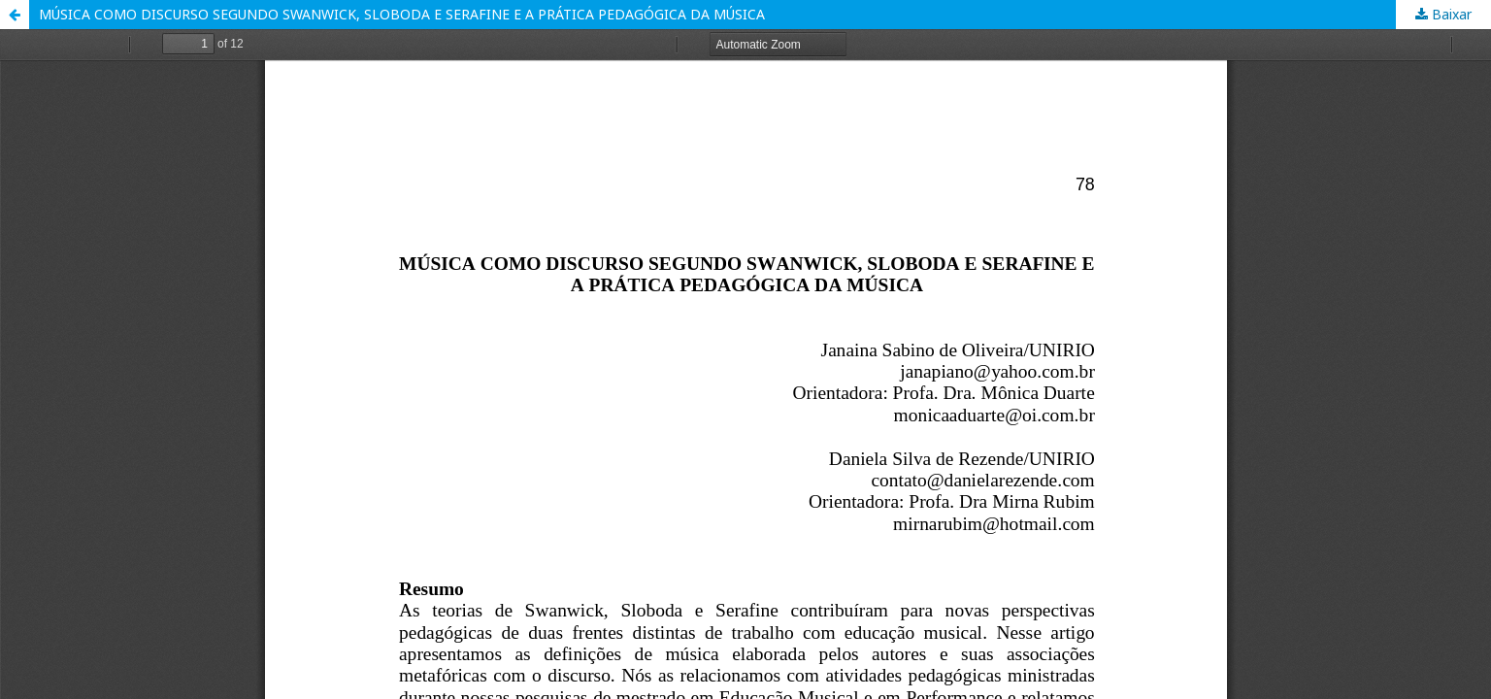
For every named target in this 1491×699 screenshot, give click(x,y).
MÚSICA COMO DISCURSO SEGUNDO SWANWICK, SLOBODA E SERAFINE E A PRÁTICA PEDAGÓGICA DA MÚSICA (402, 14)
